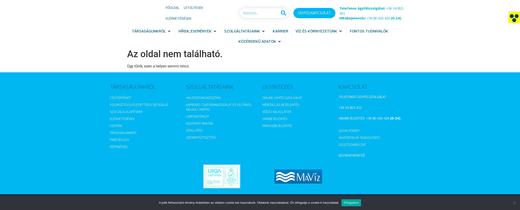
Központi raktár (199, 123)
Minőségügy (119, 140)
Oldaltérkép (349, 131)
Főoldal (172, 8)
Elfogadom (351, 202)
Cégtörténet (120, 98)
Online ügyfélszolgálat (282, 98)
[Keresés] (283, 13)
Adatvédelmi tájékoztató (359, 138)
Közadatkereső (352, 155)
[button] (514, 17)
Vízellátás (194, 130)
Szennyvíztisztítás (201, 137)
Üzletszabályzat (352, 145)
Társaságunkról (123, 133)
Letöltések (193, 8)
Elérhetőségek (178, 18)
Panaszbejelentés (277, 126)
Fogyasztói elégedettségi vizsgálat (139, 105)
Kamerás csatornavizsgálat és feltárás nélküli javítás (218, 107)
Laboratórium (197, 116)
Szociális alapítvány (126, 112)
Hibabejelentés (274, 119)
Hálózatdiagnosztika (203, 98)
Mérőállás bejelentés (280, 105)
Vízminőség (119, 147)
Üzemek (116, 126)
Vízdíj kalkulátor (276, 112)
